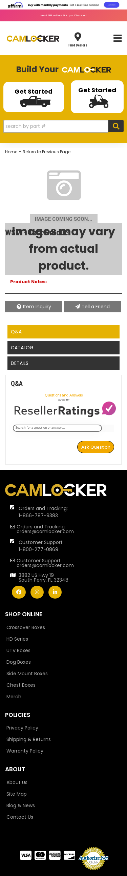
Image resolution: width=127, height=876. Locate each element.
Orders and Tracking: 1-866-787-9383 (43, 512)
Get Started (33, 97)
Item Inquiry (37, 306)
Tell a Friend (96, 306)
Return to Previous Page (46, 152)
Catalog (22, 347)
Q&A (16, 331)
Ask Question (95, 447)
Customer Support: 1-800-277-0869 (41, 546)
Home (11, 152)
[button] (63, 126)
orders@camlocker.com (45, 531)
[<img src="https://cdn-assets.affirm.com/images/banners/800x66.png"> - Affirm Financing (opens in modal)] (63, 4)
